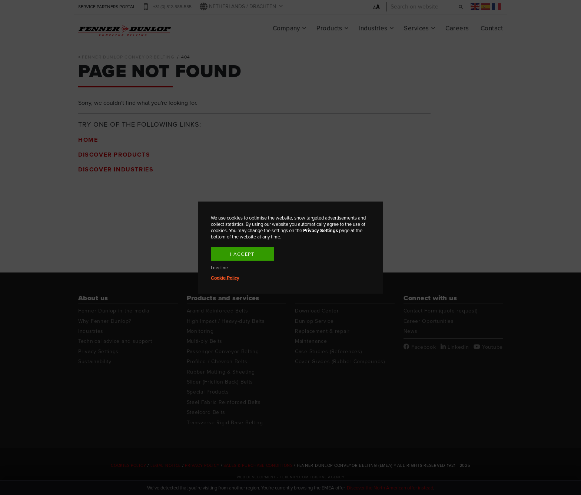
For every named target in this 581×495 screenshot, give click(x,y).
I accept (242, 253)
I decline (219, 267)
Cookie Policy (225, 277)
